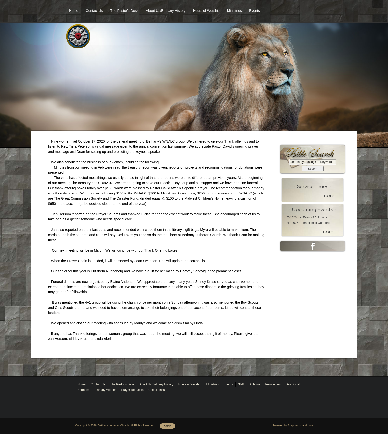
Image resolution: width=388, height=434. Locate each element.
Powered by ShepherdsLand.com (292, 425)
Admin (167, 425)
